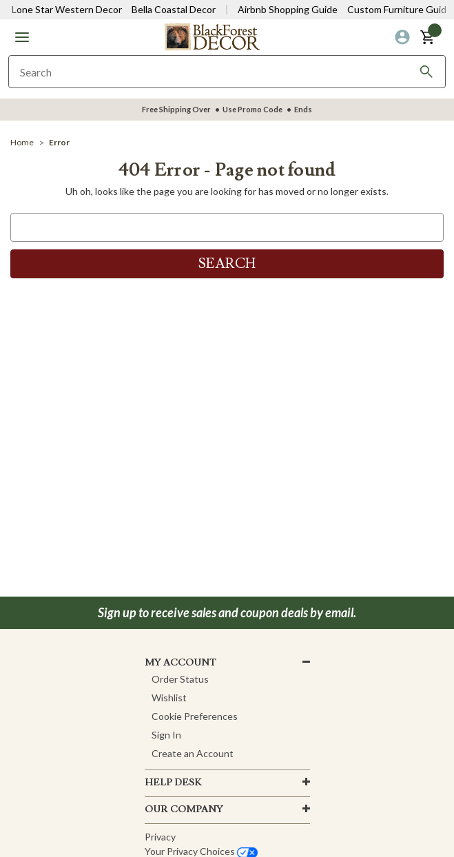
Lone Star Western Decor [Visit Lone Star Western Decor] (67, 9)
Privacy (160, 837)
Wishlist (169, 697)
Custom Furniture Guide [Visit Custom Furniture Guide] (399, 9)
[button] (22, 37)
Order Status (180, 679)
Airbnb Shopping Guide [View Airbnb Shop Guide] (288, 9)
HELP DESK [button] (173, 782)
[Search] (426, 71)
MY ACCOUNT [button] (180, 663)
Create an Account (193, 753)
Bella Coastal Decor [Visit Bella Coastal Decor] (174, 9)
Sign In (166, 735)
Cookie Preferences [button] (195, 716)
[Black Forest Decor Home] (212, 36)
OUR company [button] (184, 809)
